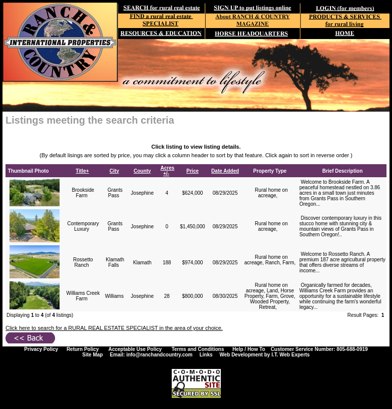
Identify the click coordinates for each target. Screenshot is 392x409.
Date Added (225, 171)
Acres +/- (168, 170)
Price (192, 171)
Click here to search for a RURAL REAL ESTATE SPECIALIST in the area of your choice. (114, 328)
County (142, 171)
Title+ (82, 171)
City (114, 171)
